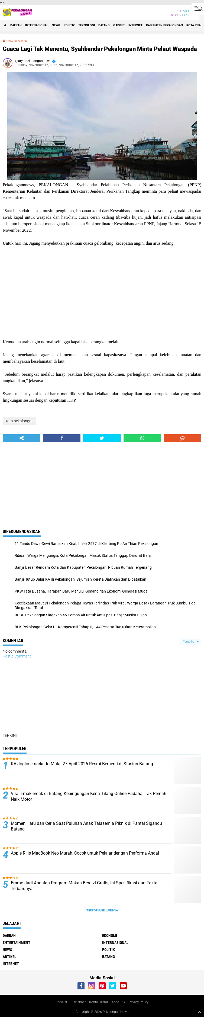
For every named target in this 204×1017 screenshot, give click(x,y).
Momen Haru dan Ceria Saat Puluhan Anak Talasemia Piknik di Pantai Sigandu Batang (86, 826)
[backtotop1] (199, 1012)
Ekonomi (109, 935)
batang (104, 25)
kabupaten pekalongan (164, 25)
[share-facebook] (62, 438)
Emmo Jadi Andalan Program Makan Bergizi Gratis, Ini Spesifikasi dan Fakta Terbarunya (84, 885)
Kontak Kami (98, 1002)
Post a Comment (17, 656)
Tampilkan (191, 641)
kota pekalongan (18, 40)
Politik (69, 25)
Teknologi (86, 25)
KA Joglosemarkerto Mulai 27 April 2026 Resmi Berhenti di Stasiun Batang (82, 763)
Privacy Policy (138, 1002)
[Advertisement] (102, 293)
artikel (9, 956)
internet (135, 25)
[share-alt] (21, 438)
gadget (119, 25)
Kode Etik (118, 1002)
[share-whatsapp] (142, 438)
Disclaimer (78, 1002)
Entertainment (16, 942)
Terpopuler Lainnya (102, 910)
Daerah (16, 25)
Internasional (36, 25)
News (56, 25)
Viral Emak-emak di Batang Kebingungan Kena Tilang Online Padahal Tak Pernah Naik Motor (88, 796)
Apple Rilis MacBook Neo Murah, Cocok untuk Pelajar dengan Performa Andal (85, 853)
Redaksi (61, 1002)
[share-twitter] (102, 438)
